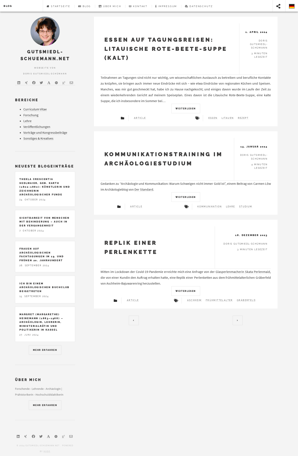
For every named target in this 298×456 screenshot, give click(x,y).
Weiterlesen (186, 108)
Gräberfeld (246, 300)
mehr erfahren (45, 350)
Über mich (110, 6)
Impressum (166, 6)
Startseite (58, 6)
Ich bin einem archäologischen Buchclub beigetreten (44, 287)
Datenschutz (199, 6)
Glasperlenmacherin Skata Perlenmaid (243, 272)
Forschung (30, 115)
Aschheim (194, 300)
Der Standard (143, 189)
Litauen (228, 118)
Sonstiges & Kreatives (38, 138)
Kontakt (138, 6)
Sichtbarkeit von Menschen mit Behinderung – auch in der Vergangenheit (44, 221)
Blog (8, 6)
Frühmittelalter (219, 300)
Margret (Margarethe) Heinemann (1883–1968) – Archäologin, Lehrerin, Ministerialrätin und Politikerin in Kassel (41, 322)
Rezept (243, 118)
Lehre (230, 207)
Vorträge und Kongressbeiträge (45, 132)
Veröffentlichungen (36, 127)
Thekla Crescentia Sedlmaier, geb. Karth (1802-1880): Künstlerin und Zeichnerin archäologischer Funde (44, 187)
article (140, 118)
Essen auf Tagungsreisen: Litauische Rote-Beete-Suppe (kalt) (165, 48)
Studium (245, 207)
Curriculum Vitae (35, 109)
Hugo (47, 451)
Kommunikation (209, 207)
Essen (213, 118)
